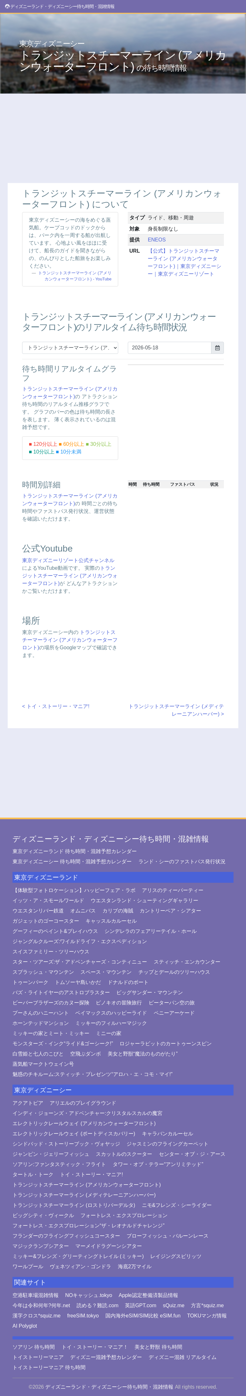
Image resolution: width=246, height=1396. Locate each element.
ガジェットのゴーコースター (45, 921)
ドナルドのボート (128, 982)
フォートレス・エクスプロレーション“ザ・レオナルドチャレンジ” (88, 1225)
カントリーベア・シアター (170, 910)
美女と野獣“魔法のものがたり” (143, 1054)
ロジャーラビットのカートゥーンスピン (165, 1043)
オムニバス (83, 910)
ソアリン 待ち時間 (33, 1347)
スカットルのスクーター (124, 1154)
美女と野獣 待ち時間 (158, 1347)
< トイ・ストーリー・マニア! (55, 706)
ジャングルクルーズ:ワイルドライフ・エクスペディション (79, 941)
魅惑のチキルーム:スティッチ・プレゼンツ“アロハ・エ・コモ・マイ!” (92, 1074)
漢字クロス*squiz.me (36, 1315)
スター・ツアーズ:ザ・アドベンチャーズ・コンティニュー (79, 962)
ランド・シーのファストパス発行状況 (182, 861)
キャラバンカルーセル (167, 1133)
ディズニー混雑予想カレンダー (106, 1357)
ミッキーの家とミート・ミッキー (50, 1033)
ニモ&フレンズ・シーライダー (177, 1205)
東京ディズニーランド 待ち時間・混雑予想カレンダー (74, 851)
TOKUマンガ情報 (207, 1315)
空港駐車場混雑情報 (35, 1295)
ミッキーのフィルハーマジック (111, 1023)
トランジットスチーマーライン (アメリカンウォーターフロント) (122, 56)
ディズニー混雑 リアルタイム (183, 1357)
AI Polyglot (24, 1326)
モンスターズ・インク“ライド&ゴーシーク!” (62, 1043)
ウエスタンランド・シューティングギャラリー (144, 900)
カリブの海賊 (117, 910)
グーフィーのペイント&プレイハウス (55, 931)
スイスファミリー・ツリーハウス (50, 951)
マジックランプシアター (40, 1246)
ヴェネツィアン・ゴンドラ (80, 1266)
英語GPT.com (140, 1305)
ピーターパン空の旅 (172, 1002)
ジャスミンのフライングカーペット (168, 1144)
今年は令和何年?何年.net (41, 1305)
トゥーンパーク (30, 982)
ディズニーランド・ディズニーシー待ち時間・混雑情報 (110, 839)
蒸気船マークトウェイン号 (43, 1064)
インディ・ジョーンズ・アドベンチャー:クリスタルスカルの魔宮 (87, 1113)
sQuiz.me (173, 1305)
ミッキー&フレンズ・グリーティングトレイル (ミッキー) (78, 1256)
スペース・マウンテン (106, 972)
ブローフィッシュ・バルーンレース (168, 1236)
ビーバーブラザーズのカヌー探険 (50, 1002)
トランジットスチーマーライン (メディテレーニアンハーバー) (84, 1195)
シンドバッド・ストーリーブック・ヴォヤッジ (66, 1144)
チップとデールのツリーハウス (174, 972)
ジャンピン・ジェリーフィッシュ (50, 1154)
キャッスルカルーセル (111, 921)
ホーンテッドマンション (40, 1023)
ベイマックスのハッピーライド (111, 1013)
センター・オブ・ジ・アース (192, 1154)
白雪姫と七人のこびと (38, 1054)
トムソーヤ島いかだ (78, 982)
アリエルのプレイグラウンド (83, 1103)
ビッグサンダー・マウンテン (149, 992)
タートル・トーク (32, 1174)
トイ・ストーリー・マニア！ (95, 1347)
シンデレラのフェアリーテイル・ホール (150, 931)
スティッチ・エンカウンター (187, 962)
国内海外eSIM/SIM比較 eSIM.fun (143, 1315)
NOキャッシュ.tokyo (88, 1295)
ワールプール (27, 1266)
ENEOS (157, 239)
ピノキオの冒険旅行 (119, 1002)
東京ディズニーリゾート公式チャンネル (68, 560)
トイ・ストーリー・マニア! (91, 1174)
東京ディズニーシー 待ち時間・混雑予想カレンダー (72, 861)
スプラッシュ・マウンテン (43, 972)
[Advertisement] (123, 138)
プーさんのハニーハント (40, 1013)
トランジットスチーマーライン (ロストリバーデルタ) (73, 1205)
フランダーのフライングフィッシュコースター (66, 1236)
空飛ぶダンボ (85, 1054)
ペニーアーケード (174, 1013)
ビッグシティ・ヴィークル (43, 1215)
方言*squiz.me (207, 1305)
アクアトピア (27, 1103)
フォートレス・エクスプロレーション (124, 1215)
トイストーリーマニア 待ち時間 (49, 1367)
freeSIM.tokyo (83, 1315)
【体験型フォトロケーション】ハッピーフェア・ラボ (73, 890)
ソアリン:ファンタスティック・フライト (59, 1164)
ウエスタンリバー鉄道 (38, 910)
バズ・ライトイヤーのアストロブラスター (61, 992)
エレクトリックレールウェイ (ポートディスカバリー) (73, 1133)
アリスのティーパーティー (172, 890)
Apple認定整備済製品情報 (148, 1295)
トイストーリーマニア (38, 1357)
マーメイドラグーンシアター (108, 1246)
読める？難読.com (98, 1305)
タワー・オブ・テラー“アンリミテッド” (158, 1164)
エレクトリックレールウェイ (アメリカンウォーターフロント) (84, 1123)
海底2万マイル (135, 1266)
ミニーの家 (108, 1033)
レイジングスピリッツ (175, 1256)
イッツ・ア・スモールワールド (48, 900)
